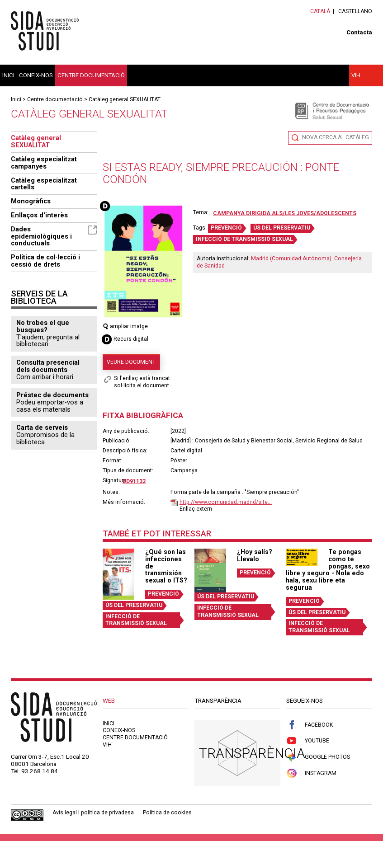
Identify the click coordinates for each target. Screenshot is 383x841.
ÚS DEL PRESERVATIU (281, 228)
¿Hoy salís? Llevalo (254, 555)
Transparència (252, 753)
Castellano (355, 11)
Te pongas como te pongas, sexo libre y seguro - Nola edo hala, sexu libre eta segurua (328, 569)
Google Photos (318, 757)
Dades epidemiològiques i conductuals (54, 236)
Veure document (131, 362)
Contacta (359, 32)
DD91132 (134, 481)
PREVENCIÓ (226, 228)
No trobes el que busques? (42, 326)
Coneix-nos (36, 75)
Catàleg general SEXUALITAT (125, 99)
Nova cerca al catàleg (335, 137)
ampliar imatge (125, 326)
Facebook (309, 725)
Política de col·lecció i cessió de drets (45, 260)
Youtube (307, 741)
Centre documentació (91, 75)
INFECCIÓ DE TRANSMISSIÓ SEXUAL (244, 239)
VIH (355, 75)
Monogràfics (31, 201)
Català (320, 11)
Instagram (311, 773)
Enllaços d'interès (39, 215)
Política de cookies (167, 812)
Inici (8, 75)
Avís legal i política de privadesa (93, 812)
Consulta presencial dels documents (48, 366)
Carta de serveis (42, 427)
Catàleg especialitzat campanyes (44, 162)
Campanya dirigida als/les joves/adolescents (284, 213)
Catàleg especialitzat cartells (44, 184)
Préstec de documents (52, 395)
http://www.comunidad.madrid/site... (226, 502)
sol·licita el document (141, 385)
